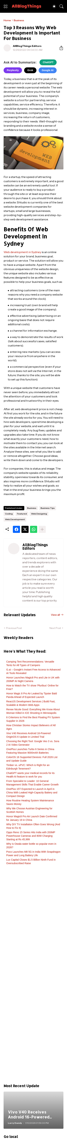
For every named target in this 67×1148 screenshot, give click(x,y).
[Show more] (42, 529)
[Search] (61, 6)
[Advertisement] (33, 976)
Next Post (55, 628)
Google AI (48, 70)
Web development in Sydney (22, 252)
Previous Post (14, 628)
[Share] (59, 47)
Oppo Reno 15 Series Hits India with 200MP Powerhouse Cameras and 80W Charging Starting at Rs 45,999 (30, 836)
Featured (22, 513)
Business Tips (48, 508)
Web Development (15, 519)
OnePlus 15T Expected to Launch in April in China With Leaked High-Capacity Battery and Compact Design (31, 792)
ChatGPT (48, 62)
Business (19, 20)
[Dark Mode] (54, 6)
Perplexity (13, 70)
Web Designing (39, 513)
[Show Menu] (5, 6)
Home (7, 20)
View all (55, 614)
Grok (30, 70)
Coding (9, 513)
